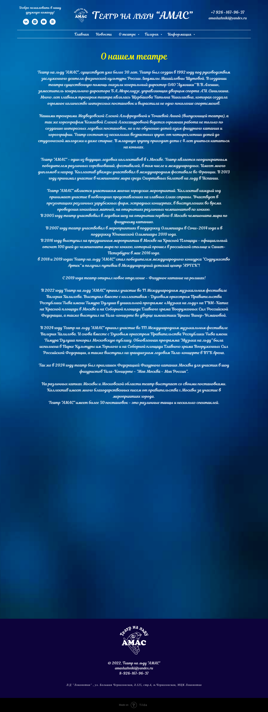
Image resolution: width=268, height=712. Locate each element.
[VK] (26, 23)
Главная (82, 34)
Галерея (152, 34)
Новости (104, 34)
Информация (180, 34)
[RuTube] (53, 23)
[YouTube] (44, 23)
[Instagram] (35, 23)
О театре (128, 34)
